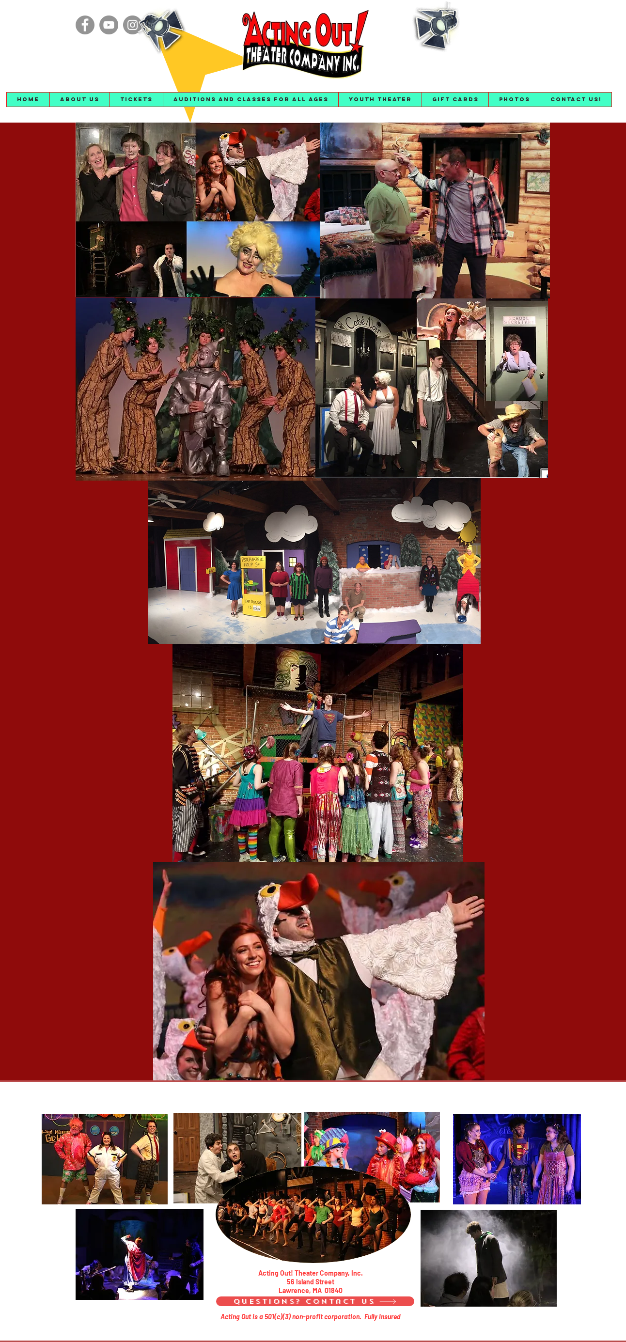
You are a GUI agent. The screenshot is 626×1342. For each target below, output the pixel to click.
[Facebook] (85, 25)
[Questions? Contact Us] (315, 1301)
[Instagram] (132, 25)
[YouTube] (108, 25)
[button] (79, 100)
